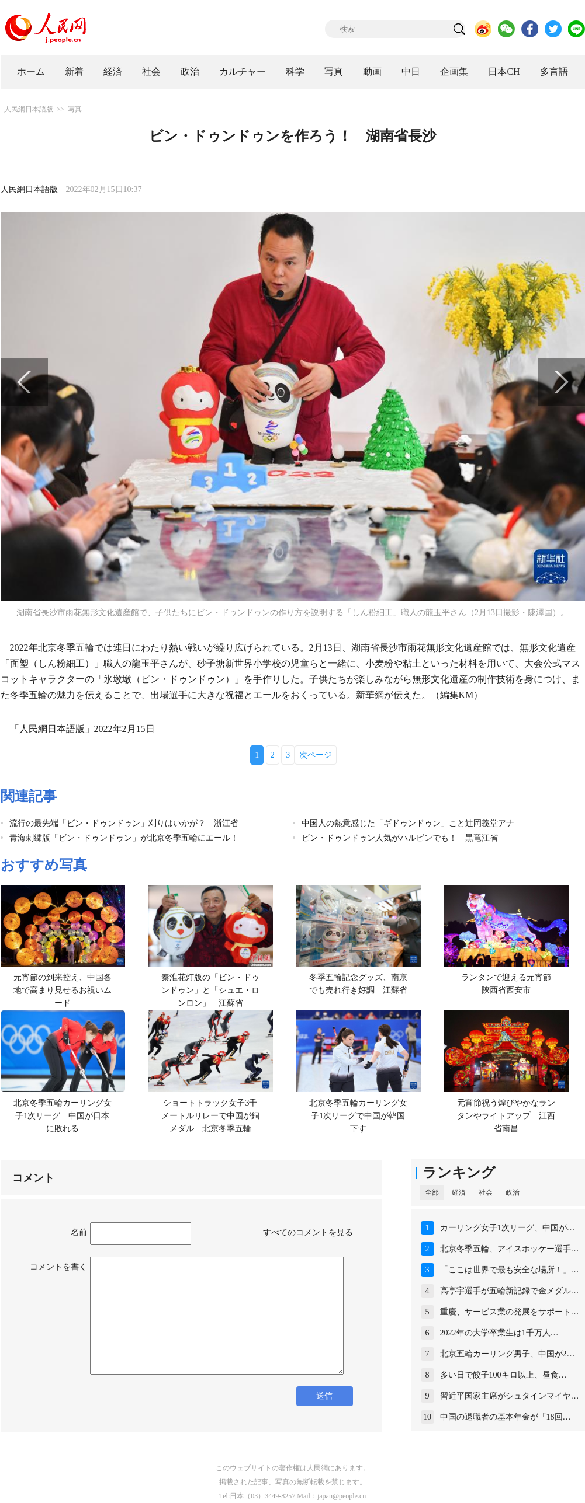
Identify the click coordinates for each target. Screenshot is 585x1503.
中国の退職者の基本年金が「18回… (505, 1417)
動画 (372, 71)
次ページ (315, 755)
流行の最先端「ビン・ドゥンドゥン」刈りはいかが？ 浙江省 (123, 823)
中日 (410, 71)
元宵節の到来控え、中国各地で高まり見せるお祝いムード (62, 990)
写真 (333, 71)
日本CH (504, 71)
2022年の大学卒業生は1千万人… (499, 1332)
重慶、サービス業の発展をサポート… (509, 1311)
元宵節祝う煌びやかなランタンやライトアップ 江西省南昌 (506, 1115)
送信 (324, 1396)
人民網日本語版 (28, 109)
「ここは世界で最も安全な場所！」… (509, 1269)
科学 (295, 71)
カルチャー (242, 71)
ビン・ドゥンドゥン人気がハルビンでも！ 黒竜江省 (400, 838)
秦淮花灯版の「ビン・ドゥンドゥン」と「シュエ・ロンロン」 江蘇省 (210, 990)
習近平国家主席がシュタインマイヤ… (509, 1396)
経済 (112, 71)
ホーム (31, 71)
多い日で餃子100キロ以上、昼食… (503, 1375)
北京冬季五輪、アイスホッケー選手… (509, 1248)
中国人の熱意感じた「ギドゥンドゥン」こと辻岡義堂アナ (408, 823)
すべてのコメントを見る (308, 1232)
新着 (74, 71)
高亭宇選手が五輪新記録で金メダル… (509, 1290)
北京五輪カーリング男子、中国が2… (507, 1353)
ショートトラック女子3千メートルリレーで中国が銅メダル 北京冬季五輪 (210, 1115)
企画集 (454, 71)
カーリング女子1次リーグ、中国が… (507, 1227)
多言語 (554, 71)
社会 (151, 71)
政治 (190, 71)
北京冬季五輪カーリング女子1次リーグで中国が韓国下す (358, 1115)
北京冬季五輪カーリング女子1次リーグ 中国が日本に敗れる (62, 1115)
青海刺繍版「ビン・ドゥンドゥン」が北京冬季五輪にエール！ (123, 838)
